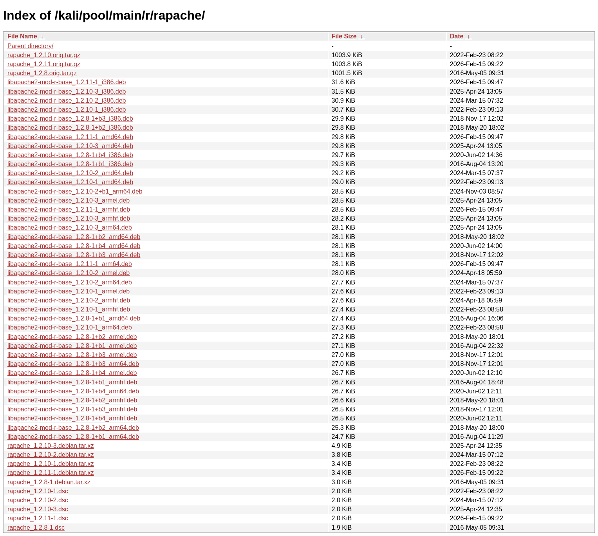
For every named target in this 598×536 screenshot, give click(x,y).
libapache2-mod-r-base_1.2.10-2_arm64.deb (69, 282)
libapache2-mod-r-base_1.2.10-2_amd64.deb (70, 173)
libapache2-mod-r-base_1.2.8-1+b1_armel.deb (72, 345)
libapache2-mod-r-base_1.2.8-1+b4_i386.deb (70, 155)
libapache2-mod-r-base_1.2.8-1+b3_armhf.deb (72, 409)
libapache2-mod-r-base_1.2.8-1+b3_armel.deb (72, 354)
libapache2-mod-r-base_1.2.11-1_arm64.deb (69, 264)
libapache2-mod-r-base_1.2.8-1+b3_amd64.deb (73, 255)
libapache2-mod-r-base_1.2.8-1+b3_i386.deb (70, 118)
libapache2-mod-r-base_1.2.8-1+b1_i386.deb (70, 164)
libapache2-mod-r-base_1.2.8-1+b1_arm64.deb (73, 436)
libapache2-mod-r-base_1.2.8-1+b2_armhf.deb (72, 400)
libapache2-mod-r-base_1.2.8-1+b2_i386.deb (70, 127)
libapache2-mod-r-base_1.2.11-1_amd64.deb (70, 137)
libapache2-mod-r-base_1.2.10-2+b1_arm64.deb (75, 191)
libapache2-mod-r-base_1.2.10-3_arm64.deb (69, 227)
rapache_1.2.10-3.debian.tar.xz (50, 445)
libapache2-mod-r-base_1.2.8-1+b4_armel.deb (72, 372)
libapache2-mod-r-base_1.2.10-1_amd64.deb (70, 182)
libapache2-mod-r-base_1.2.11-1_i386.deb (66, 82)
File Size (344, 36)
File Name (22, 36)
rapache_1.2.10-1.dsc (37, 491)
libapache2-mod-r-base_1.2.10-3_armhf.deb (68, 218)
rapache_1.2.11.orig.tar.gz (43, 64)
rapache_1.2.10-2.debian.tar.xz (50, 454)
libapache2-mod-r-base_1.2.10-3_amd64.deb (70, 146)
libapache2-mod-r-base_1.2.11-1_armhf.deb (68, 209)
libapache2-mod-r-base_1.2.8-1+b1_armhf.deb (72, 382)
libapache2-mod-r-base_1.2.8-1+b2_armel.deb (72, 336)
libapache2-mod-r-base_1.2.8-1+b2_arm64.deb (73, 427)
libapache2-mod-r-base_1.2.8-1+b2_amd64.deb (73, 237)
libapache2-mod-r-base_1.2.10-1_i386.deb (66, 109)
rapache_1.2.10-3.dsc (37, 509)
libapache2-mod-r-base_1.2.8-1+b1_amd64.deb (73, 318)
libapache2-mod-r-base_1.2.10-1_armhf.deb (68, 309)
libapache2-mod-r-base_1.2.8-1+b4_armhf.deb (72, 418)
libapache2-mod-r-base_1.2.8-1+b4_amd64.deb (73, 246)
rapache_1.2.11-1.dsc (37, 518)
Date (457, 36)
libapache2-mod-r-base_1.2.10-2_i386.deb (66, 100)
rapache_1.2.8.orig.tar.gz (42, 73)
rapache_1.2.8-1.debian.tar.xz (48, 482)
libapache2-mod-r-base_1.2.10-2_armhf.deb (68, 300)
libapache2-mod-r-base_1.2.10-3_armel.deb (68, 200)
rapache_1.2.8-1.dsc (36, 527)
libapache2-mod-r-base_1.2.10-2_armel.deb (68, 273)
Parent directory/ (30, 46)
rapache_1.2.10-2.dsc (37, 500)
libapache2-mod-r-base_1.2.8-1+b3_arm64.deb (73, 363)
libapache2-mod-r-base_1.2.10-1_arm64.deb (69, 327)
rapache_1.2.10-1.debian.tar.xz (50, 463)
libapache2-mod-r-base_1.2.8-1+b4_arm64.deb (73, 391)
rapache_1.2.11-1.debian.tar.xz (50, 472)
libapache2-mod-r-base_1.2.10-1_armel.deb (68, 291)
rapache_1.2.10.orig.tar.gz (43, 55)
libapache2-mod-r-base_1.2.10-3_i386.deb (66, 91)
